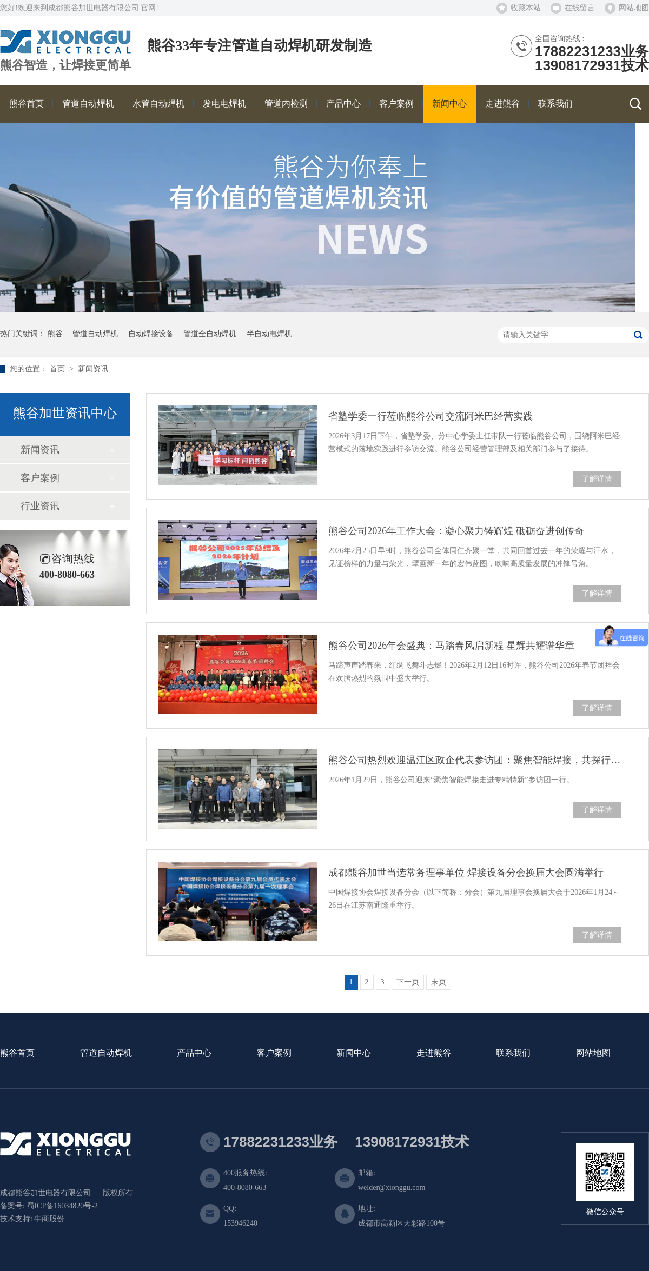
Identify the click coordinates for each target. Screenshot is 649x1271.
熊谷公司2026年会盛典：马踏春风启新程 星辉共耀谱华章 (451, 645)
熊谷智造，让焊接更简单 (65, 65)
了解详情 (597, 479)
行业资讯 (40, 506)
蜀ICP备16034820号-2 (62, 1206)
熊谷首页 (17, 1053)
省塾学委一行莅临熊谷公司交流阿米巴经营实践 (430, 416)
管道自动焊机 (95, 334)
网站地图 (634, 8)
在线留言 (580, 8)
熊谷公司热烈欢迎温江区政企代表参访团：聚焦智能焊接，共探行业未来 (474, 760)
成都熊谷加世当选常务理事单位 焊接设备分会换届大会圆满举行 (466, 872)
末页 (438, 982)
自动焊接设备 (151, 334)
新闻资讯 (93, 369)
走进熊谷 (433, 1053)
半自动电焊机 (269, 334)
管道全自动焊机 (209, 334)
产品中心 (194, 1053)
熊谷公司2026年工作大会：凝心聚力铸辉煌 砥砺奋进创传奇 (456, 530)
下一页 (407, 982)
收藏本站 (526, 8)
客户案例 (40, 478)
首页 (58, 369)
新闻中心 (353, 1053)
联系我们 (513, 1053)
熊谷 (55, 334)
